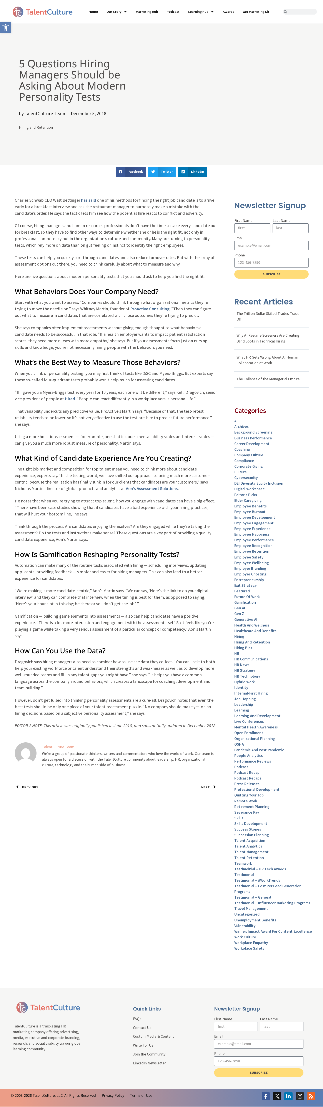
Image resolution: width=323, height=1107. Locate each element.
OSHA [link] (239, 744)
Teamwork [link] (243, 863)
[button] (131, 172)
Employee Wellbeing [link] (251, 562)
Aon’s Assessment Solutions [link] (152, 488)
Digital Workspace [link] (249, 489)
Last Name (281, 220)
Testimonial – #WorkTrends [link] (257, 880)
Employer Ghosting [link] (250, 574)
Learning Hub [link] (201, 12)
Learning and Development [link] (257, 716)
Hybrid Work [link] (244, 682)
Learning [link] (241, 710)
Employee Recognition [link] (253, 546)
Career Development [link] (252, 443)
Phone (239, 255)
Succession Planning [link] (251, 835)
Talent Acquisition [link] (249, 840)
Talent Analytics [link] (248, 846)
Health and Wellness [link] (252, 625)
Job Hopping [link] (245, 698)
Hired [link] (70, 398)
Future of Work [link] (247, 597)
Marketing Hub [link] (147, 11)
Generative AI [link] (245, 619)
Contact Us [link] (142, 1028)
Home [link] (93, 11)
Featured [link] (242, 591)
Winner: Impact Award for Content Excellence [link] (273, 931)
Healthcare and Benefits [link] (255, 630)
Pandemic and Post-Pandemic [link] (259, 750)
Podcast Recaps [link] (247, 778)
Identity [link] (241, 687)
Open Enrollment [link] (248, 733)
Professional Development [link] (257, 789)
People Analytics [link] (248, 755)
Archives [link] (241, 426)
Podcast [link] (173, 11)
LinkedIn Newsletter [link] (149, 1063)
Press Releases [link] (247, 784)
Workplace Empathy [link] (251, 942)
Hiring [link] (239, 636)
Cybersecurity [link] (246, 477)
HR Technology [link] (247, 676)
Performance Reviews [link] (252, 761)
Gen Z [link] (239, 614)
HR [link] (236, 653)
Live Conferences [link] (249, 721)
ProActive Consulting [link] (150, 308)
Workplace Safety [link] (249, 948)
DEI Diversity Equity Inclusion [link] (258, 483)
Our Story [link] (117, 12)
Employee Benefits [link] (250, 506)
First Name (243, 220)
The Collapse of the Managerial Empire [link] (268, 379)
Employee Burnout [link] (250, 511)
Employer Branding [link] (250, 568)
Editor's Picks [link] (245, 494)
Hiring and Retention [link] (36, 127)
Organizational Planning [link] (254, 738)
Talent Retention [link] (249, 857)
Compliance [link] (244, 460)
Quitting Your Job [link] (249, 795)
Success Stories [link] (247, 829)
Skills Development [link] (250, 823)
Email (238, 237)
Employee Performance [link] (254, 540)
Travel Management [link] (251, 908)
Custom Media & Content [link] (153, 1037)
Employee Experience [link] (252, 529)
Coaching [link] (242, 449)
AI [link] (236, 421)
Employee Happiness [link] (252, 534)
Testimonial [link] (244, 874)
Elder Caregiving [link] (248, 500)
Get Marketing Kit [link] (256, 11)
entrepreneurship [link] (249, 579)
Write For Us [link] (143, 1046)
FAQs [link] (137, 1019)
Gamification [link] (245, 602)
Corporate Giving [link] (248, 466)
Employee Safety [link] (248, 557)
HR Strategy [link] (244, 670)
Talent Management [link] (251, 852)
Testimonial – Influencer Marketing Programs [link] (272, 903)
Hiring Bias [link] (243, 648)
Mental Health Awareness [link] (256, 727)
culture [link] (240, 472)
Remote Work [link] (245, 801)
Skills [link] (238, 818)
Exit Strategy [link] (245, 585)
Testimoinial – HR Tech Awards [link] (260, 869)
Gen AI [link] (239, 608)
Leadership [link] (243, 704)
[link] (5, 27)
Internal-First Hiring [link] (251, 693)
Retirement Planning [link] (252, 806)
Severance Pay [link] (246, 812)
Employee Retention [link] (251, 551)
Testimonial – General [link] (252, 897)
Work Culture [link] (245, 937)
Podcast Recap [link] (247, 772)
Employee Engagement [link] (254, 523)
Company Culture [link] (248, 455)
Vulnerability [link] (245, 925)
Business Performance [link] (253, 438)
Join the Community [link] (149, 1054)
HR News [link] (241, 665)
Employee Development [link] (254, 517)
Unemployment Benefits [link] (255, 920)
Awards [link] (228, 11)
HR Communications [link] (251, 659)
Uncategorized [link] (247, 914)
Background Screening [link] (253, 432)
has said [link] (88, 200)
